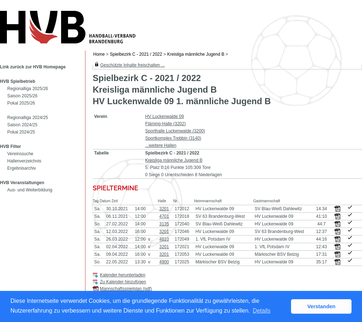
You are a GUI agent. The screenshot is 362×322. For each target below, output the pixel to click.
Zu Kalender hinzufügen (123, 281)
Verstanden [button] (321, 306)
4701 (164, 216)
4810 (164, 239)
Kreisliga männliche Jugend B (195, 54)
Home (99, 54)
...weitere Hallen (160, 145)
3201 (164, 208)
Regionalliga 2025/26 (27, 88)
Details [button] (261, 311)
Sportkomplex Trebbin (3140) (173, 138)
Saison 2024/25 (22, 124)
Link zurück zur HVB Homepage (33, 66)
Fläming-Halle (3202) (165, 123)
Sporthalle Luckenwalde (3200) (175, 131)
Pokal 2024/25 (21, 132)
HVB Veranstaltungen (22, 182)
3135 (164, 223)
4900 (164, 261)
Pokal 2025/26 (21, 103)
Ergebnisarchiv (21, 168)
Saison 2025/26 (22, 95)
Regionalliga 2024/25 (27, 117)
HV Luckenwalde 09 (164, 116)
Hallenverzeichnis (24, 161)
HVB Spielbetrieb (17, 81)
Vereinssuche (20, 153)
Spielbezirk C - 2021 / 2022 (136, 54)
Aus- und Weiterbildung (29, 189)
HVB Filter (10, 146)
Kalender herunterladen (122, 274)
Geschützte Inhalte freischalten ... (132, 65)
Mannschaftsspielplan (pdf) (126, 288)
